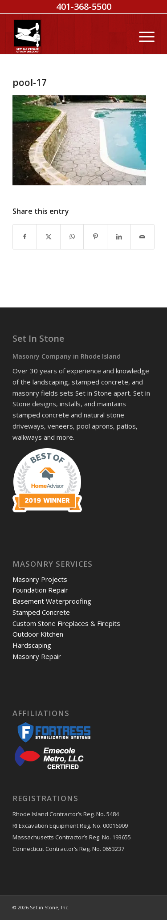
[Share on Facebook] (25, 237)
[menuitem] (142, 36)
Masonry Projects (39, 579)
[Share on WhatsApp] (72, 237)
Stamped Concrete (41, 612)
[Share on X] (48, 237)
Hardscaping (31, 645)
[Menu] (142, 36)
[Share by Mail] (142, 237)
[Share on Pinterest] (95, 237)
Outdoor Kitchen (37, 634)
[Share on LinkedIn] (118, 237)
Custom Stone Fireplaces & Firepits (66, 623)
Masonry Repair (36, 656)
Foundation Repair (40, 589)
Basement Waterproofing (51, 601)
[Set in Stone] (69, 36)
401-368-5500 (83, 6)
